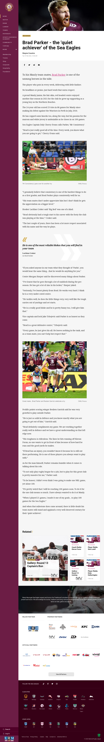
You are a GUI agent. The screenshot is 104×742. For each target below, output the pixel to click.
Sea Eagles (26, 35)
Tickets (5, 58)
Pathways (7, 33)
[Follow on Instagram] (57, 684)
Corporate (6, 65)
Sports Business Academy (10, 38)
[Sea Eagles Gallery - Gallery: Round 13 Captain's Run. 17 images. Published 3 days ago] (45, 558)
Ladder (6, 26)
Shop (4, 61)
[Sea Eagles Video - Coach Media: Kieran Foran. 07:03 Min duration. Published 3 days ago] (77, 546)
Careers (42, 737)
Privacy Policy (34, 737)
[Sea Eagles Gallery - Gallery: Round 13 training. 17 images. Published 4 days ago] (77, 570)
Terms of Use (25, 737)
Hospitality (6, 68)
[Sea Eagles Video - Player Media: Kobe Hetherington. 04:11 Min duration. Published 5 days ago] (93, 570)
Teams (5, 30)
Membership (7, 54)
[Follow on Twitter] (52, 684)
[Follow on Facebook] (48, 684)
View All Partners (61, 674)
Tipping (6, 46)
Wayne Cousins (28, 53)
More (10, 49)
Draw (5, 23)
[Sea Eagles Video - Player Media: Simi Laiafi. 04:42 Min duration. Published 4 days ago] (93, 546)
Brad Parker (59, 74)
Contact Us (53, 737)
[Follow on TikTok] (43, 684)
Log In (6, 734)
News (5, 16)
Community (7, 42)
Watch (5, 19)
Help (47, 737)
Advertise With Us (62, 737)
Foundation (6, 71)
